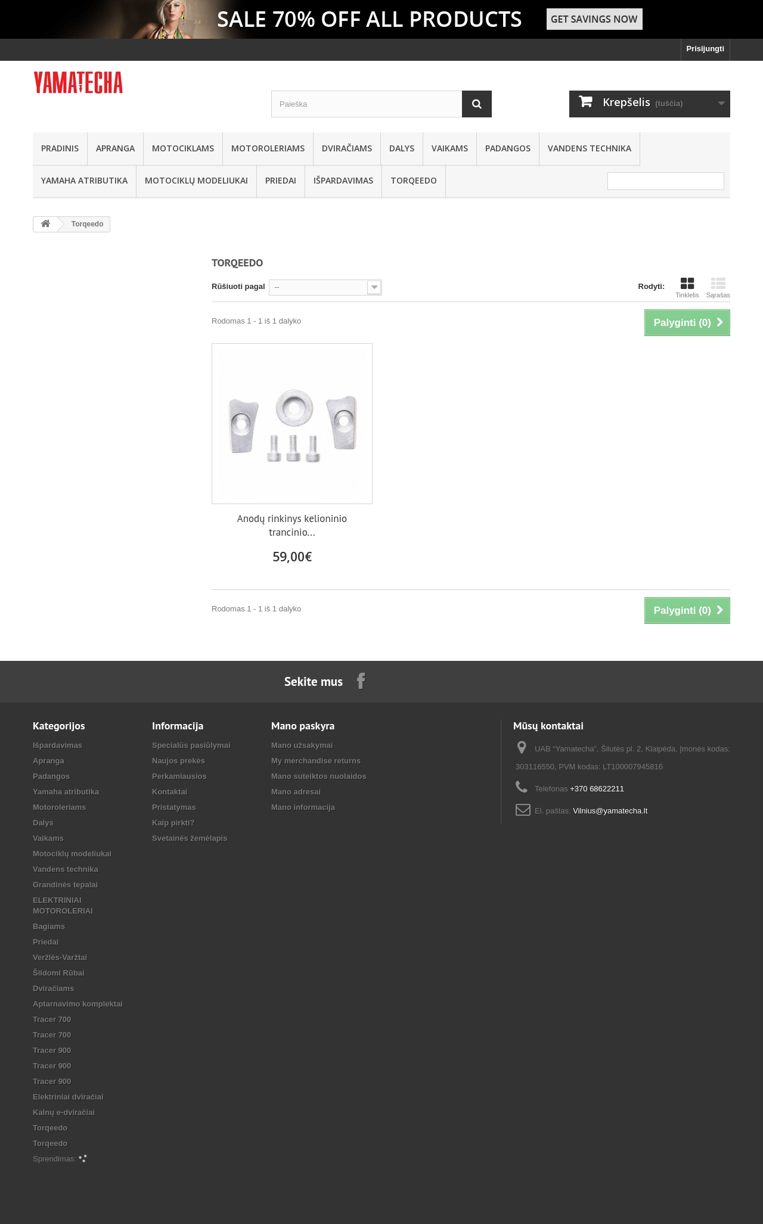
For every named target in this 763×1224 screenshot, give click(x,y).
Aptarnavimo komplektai (78, 1003)
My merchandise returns (316, 760)
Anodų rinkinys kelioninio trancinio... (292, 525)
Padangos (508, 148)
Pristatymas (174, 807)
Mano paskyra (303, 725)
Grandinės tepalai (65, 884)
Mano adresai (296, 791)
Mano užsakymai (302, 745)
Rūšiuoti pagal (238, 286)
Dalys (401, 148)
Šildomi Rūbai (59, 972)
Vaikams (450, 148)
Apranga (115, 148)
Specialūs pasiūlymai (191, 745)
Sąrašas (718, 288)
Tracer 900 (52, 1050)
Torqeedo (413, 180)
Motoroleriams (268, 148)
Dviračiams (347, 148)
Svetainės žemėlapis (189, 838)
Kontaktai (169, 791)
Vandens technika (589, 148)
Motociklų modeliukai (196, 180)
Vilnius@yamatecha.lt (610, 810)
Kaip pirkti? (173, 822)
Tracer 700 (52, 1019)
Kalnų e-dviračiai (64, 1112)
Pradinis (60, 148)
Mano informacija (303, 807)
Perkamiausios (179, 776)
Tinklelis (687, 288)
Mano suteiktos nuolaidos (319, 776)
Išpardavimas (343, 180)
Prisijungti (705, 48)
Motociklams (183, 148)
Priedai (280, 180)
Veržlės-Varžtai (60, 957)
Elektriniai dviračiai (68, 1096)
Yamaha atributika (84, 180)
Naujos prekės (178, 760)
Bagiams (49, 926)
